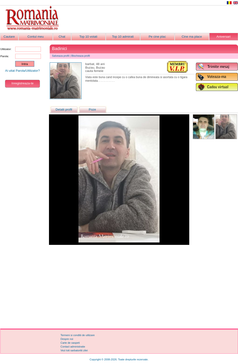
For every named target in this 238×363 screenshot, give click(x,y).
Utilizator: (6, 49)
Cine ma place (192, 36)
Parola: (4, 56)
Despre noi (67, 339)
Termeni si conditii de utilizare (78, 335)
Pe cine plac (157, 36)
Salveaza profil (60, 55)
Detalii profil (64, 109)
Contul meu (35, 36)
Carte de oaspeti (70, 342)
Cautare (9, 36)
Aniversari (223, 36)
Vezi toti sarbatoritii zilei (74, 350)
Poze (92, 109)
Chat (61, 36)
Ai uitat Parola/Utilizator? (22, 70)
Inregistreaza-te (22, 83)
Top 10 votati (88, 36)
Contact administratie (73, 346)
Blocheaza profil (80, 55)
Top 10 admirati (123, 36)
